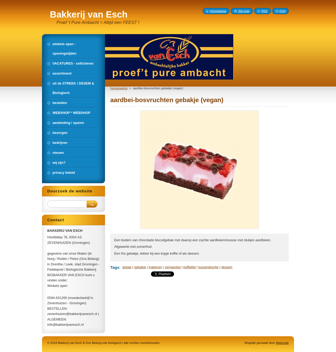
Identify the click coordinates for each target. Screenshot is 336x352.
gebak (127, 267)
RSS (264, 11)
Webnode (282, 342)
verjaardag (173, 267)
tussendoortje (208, 267)
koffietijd (189, 267)
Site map (243, 11)
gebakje (140, 267)
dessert (226, 267)
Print (282, 11)
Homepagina (118, 88)
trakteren (155, 267)
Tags (114, 267)
